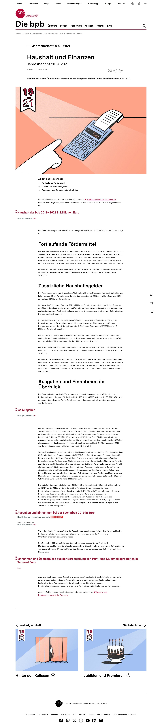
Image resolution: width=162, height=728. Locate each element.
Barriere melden (103, 714)
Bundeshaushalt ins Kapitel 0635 (101, 199)
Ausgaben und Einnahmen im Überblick (59, 190)
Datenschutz (43, 714)
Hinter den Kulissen (33, 675)
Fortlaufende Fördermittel (53, 183)
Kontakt (82, 714)
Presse (26, 34)
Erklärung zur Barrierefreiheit (124, 714)
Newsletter (65, 714)
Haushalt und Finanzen (74, 34)
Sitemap (54, 714)
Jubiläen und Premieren (104, 675)
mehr (121, 4)
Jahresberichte (37, 34)
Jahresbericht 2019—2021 (54, 34)
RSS (74, 714)
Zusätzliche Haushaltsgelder (54, 186)
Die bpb (18, 34)
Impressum (30, 714)
